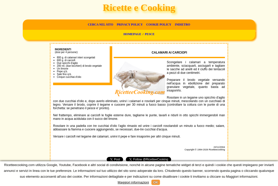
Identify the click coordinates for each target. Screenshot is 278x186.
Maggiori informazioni (133, 182)
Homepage (132, 34)
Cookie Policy (158, 24)
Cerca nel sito (100, 24)
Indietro (182, 24)
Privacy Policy (130, 24)
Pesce (150, 34)
